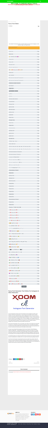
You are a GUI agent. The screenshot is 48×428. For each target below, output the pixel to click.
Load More (24, 286)
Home (9, 21)
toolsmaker (10, 1)
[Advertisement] (24, 13)
